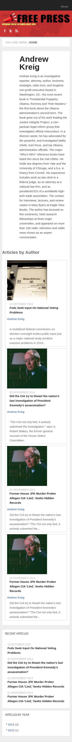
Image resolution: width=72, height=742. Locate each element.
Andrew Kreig (33, 63)
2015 (11, 730)
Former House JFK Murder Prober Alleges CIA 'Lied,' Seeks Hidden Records (33, 498)
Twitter (11, 31)
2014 (11, 724)
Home (33, 42)
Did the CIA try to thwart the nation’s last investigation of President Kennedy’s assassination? (34, 400)
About (64, 6)
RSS (17, 31)
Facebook (5, 31)
